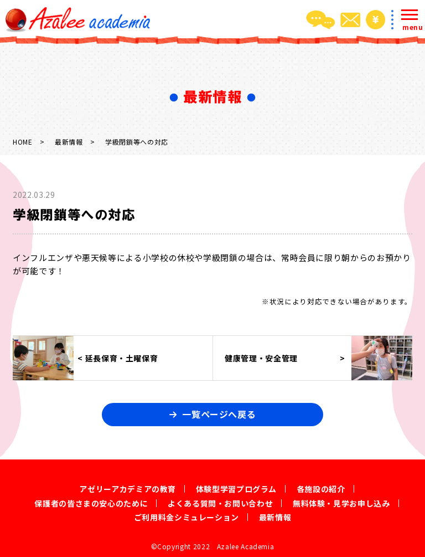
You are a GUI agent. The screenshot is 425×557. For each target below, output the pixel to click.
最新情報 (69, 141)
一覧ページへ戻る (219, 414)
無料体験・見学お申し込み (341, 503)
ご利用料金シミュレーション (186, 517)
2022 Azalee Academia (233, 546)
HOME (23, 141)
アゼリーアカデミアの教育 (127, 489)
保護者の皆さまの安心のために (91, 503)
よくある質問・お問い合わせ (220, 503)
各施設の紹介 (321, 489)
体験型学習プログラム (236, 489)
